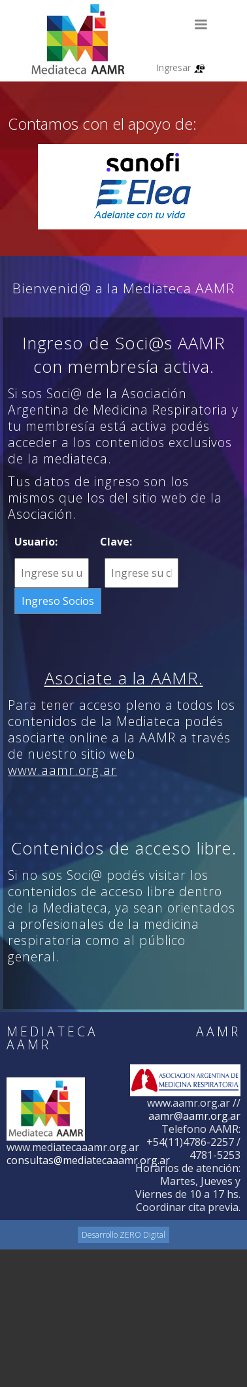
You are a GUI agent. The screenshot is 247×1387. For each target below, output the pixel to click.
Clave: (116, 541)
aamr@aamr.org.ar (194, 1116)
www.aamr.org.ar (62, 770)
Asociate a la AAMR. (123, 678)
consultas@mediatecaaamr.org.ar (88, 1160)
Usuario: (36, 541)
